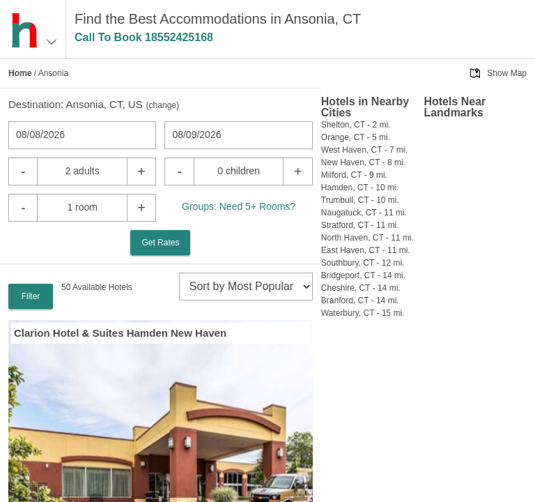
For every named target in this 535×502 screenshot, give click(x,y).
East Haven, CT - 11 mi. (365, 250)
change (162, 105)
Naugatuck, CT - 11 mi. (364, 213)
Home (19, 73)
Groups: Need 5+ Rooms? (238, 206)
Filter (31, 296)
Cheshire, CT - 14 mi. (361, 288)
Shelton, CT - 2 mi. (356, 125)
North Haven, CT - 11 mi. (367, 238)
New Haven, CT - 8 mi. (363, 162)
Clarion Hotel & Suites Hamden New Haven (120, 333)
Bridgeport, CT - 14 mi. (363, 275)
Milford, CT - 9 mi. (354, 175)
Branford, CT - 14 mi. (360, 300)
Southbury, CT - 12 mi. (363, 263)
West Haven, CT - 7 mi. (364, 150)
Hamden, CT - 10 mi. (359, 187)
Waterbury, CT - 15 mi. (363, 313)
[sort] (246, 287)
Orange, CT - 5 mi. (355, 137)
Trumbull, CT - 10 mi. (360, 200)
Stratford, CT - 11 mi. (360, 225)
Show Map (507, 73)
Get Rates (160, 243)
